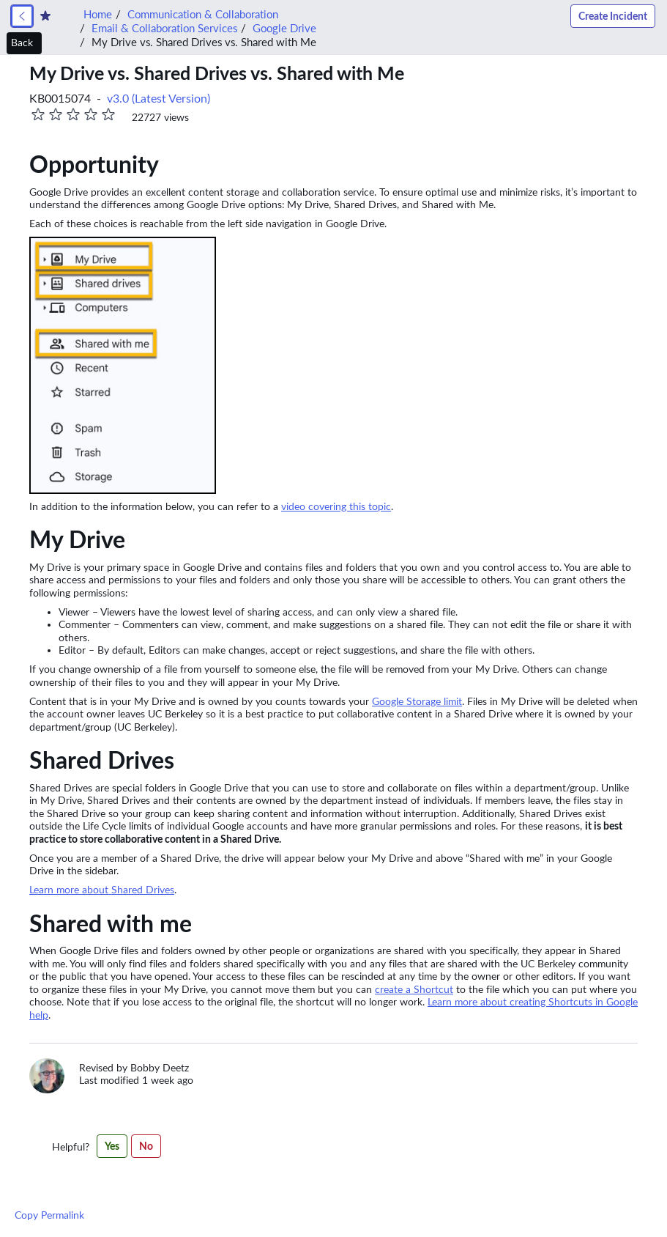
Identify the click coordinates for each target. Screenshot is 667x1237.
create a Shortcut (414, 989)
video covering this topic (336, 506)
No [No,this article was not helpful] (146, 1146)
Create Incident (612, 16)
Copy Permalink (49, 1215)
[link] (22, 16)
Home (97, 14)
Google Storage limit (417, 701)
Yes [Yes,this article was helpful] (112, 1146)
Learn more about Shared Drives (101, 890)
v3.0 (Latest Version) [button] (158, 98)
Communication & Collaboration (202, 14)
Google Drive (284, 28)
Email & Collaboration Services (164, 28)
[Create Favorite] (45, 16)
